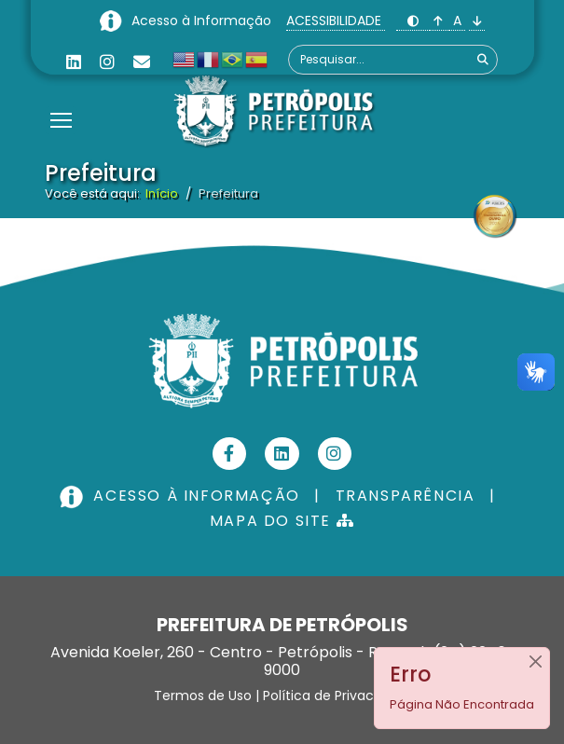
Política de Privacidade (336, 695)
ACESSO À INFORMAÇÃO (182, 495)
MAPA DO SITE (282, 520)
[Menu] (61, 97)
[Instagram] (107, 62)
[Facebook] (230, 453)
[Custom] (141, 62)
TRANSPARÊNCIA (405, 495)
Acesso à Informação (203, 20)
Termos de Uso (203, 695)
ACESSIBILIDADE (335, 20)
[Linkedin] (73, 62)
